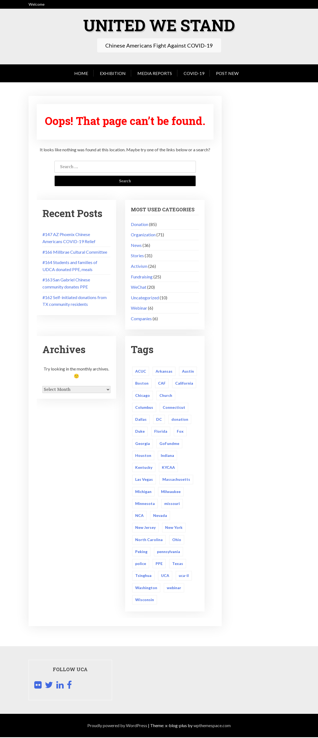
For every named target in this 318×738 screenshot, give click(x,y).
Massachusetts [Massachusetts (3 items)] (176, 480)
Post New (227, 73)
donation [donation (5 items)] (179, 419)
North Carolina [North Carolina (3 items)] (149, 540)
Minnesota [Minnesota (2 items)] (145, 503)
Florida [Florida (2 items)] (160, 431)
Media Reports (154, 73)
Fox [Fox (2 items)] (180, 431)
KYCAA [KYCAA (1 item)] (168, 467)
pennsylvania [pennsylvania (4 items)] (168, 552)
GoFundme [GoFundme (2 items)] (169, 443)
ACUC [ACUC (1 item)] (140, 371)
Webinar (139, 307)
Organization (143, 234)
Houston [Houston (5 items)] (143, 455)
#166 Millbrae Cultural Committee (74, 252)
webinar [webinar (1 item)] (174, 588)
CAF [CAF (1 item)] (162, 383)
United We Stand (159, 25)
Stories (137, 255)
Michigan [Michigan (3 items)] (143, 491)
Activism (139, 266)
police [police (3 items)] (140, 564)
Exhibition (113, 73)
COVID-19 (194, 73)
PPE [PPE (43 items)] (159, 564)
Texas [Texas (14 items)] (177, 564)
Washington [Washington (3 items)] (146, 588)
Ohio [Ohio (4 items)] (176, 540)
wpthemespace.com (212, 726)
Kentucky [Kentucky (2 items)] (143, 467)
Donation (139, 224)
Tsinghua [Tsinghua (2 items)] (143, 576)
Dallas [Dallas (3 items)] (141, 419)
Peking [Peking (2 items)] (141, 552)
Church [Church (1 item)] (165, 395)
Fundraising (142, 276)
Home (81, 73)
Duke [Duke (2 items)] (140, 431)
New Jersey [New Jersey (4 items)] (145, 528)
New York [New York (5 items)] (174, 528)
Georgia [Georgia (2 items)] (142, 443)
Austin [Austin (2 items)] (188, 371)
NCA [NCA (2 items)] (139, 516)
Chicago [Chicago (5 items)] (142, 395)
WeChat (138, 287)
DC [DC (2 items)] (159, 419)
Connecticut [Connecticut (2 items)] (174, 407)
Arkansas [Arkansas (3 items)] (164, 371)
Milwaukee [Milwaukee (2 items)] (171, 491)
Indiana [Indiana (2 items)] (167, 455)
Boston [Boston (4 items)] (142, 383)
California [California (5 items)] (184, 383)
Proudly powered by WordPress (117, 726)
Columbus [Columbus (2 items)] (144, 407)
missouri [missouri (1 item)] (172, 503)
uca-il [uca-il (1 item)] (184, 576)
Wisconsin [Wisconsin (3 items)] (144, 600)
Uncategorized (145, 297)
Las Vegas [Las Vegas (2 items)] (144, 480)
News (136, 245)
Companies (141, 318)
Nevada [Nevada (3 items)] (160, 516)
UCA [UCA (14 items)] (165, 576)
